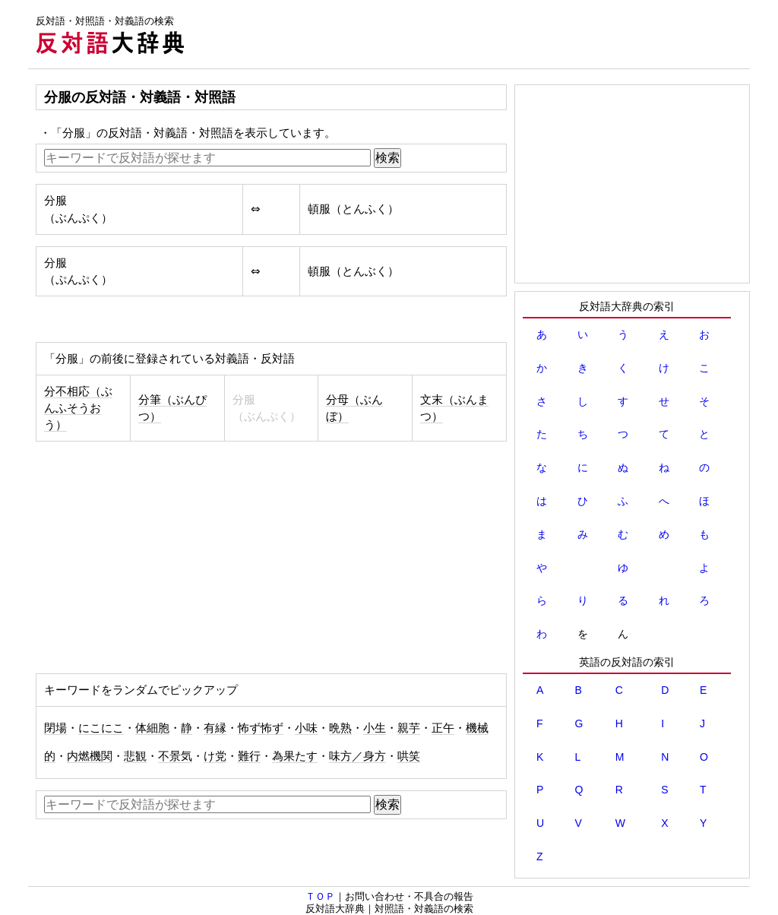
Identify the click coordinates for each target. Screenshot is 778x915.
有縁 (215, 728)
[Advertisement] (473, 34)
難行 (249, 756)
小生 (374, 728)
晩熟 (340, 728)
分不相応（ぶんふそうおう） (78, 408)
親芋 (408, 728)
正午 (443, 728)
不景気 (175, 756)
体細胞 (152, 728)
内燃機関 (89, 756)
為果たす (295, 756)
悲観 (135, 756)
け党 (215, 756)
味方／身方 (357, 756)
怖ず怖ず (260, 728)
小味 (306, 728)
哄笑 (408, 756)
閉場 (55, 728)
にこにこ (101, 728)
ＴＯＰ (320, 896)
